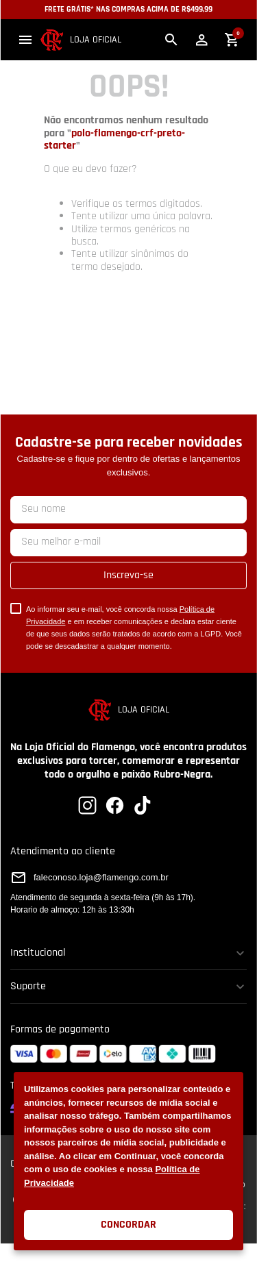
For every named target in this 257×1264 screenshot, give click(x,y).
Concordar (128, 1224)
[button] (25, 40)
